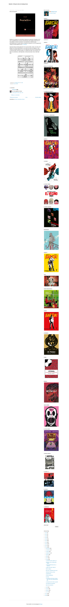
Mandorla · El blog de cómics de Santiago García (18, 4)
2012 (46, 545)
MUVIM (16, 83)
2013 (46, 543)
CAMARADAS (48, 573)
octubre (47, 551)
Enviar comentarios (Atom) (19, 99)
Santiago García (54, 11)
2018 (46, 537)
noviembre (48, 549)
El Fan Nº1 (14, 89)
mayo (47, 559)
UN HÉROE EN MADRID (50, 583)
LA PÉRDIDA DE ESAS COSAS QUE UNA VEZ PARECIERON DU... (52, 579)
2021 (46, 534)
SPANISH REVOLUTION (50, 572)
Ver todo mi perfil (52, 13)
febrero (47, 590)
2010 (46, 593)
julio (47, 556)
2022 (46, 532)
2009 (46, 595)
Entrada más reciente (14, 97)
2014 (46, 542)
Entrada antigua (38, 97)
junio (47, 557)
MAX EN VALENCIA (49, 585)
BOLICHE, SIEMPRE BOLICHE (51, 570)
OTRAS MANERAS (49, 575)
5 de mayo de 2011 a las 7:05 (17, 92)
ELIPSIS (47, 576)
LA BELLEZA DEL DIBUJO (51, 567)
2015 (46, 540)
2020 (46, 535)
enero (47, 591)
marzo (47, 588)
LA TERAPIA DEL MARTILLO (51, 560)
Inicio (26, 97)
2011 (46, 546)
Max (14, 83)
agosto (47, 554)
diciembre (48, 548)
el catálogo (24, 44)
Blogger (41, 604)
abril (47, 587)
